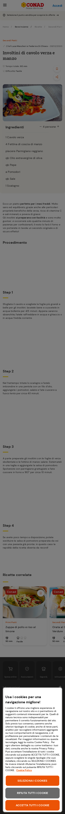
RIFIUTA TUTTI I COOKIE (32, 793)
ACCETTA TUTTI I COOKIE (32, 805)
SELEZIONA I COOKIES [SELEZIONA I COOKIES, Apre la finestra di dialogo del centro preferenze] (32, 781)
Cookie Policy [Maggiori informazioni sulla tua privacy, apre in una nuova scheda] (24, 770)
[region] (32, 749)
